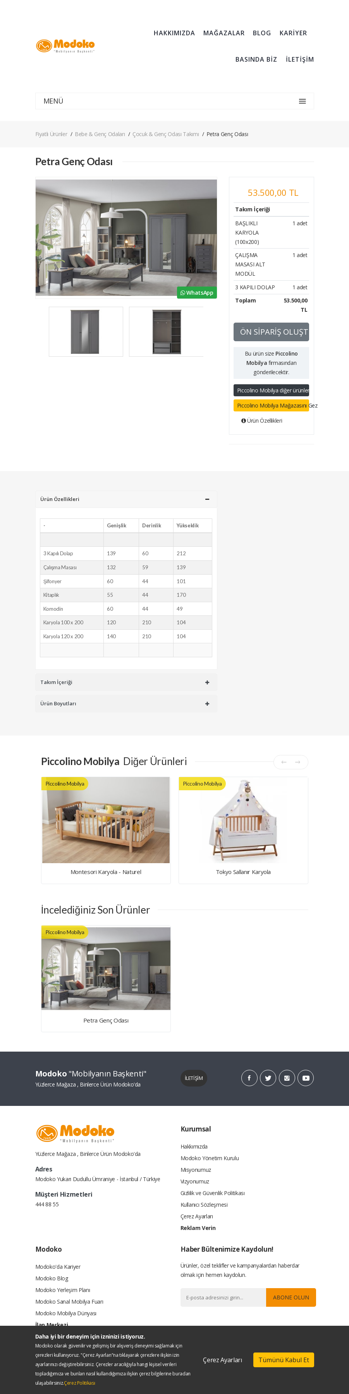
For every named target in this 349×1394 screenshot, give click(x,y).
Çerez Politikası (79, 1383)
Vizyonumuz (195, 1181)
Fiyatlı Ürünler (51, 134)
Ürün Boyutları (124, 703)
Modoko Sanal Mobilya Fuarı (69, 1301)
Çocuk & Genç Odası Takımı (165, 134)
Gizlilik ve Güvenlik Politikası (213, 1193)
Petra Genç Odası (105, 1020)
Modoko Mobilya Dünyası (65, 1313)
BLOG (262, 33)
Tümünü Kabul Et (283, 1360)
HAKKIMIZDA (174, 33)
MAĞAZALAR (224, 33)
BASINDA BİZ (256, 59)
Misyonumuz (196, 1169)
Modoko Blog (51, 1278)
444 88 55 (47, 1204)
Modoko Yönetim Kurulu (210, 1158)
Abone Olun (291, 1297)
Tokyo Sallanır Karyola (243, 872)
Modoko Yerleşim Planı (62, 1290)
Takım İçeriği (124, 682)
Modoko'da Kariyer (58, 1266)
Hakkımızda (194, 1146)
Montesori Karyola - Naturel (105, 872)
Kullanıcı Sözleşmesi (204, 1204)
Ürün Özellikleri (261, 420)
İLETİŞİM (300, 59)
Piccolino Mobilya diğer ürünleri (273, 390)
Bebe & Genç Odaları (100, 134)
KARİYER (293, 33)
